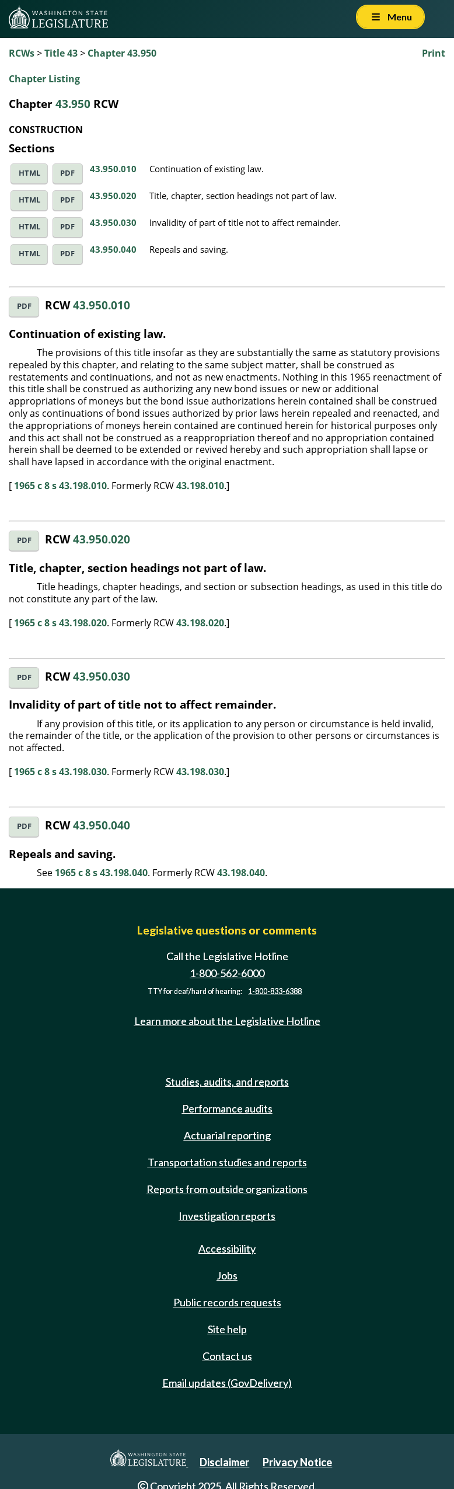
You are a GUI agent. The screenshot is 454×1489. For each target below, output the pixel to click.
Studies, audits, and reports (227, 1081)
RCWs (21, 53)
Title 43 (61, 53)
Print (433, 53)
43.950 (72, 103)
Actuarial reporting (227, 1135)
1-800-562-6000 (227, 973)
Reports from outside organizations (227, 1189)
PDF (67, 173)
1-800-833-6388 (275, 991)
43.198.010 (200, 485)
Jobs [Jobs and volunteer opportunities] (227, 1275)
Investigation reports (227, 1215)
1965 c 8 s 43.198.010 (60, 485)
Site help (227, 1329)
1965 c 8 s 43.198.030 (60, 771)
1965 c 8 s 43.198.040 (101, 872)
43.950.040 (113, 249)
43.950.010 (113, 169)
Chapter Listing (44, 78)
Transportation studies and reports (227, 1162)
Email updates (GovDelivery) (227, 1382)
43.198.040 (241, 872)
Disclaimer (224, 1462)
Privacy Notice (297, 1462)
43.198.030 (200, 771)
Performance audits (227, 1108)
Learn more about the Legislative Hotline (227, 1020)
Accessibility (227, 1248)
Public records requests (227, 1302)
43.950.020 (113, 195)
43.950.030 (113, 222)
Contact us (227, 1355)
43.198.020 (200, 622)
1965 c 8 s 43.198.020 (60, 622)
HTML (29, 173)
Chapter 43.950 (122, 53)
